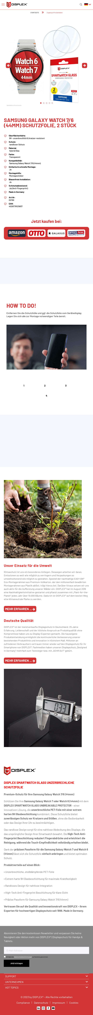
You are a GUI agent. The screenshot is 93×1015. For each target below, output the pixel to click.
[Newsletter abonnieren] (16, 963)
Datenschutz (41, 1002)
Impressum (59, 1002)
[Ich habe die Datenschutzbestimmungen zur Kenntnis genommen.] (5, 956)
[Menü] (3, 4)
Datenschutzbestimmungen (23, 957)
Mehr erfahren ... (20, 609)
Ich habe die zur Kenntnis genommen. (27, 957)
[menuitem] (3, 4)
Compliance (23, 1002)
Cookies (74, 1002)
